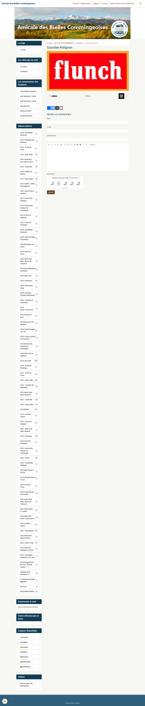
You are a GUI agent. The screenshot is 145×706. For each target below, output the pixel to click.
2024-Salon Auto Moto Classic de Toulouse (29, 261)
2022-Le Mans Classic (29, 525)
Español (24, 647)
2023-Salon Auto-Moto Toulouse (29, 393)
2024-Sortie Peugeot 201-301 (29, 330)
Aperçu (92, 144)
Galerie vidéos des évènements (122, 3)
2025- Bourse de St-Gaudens (29, 192)
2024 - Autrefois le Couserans (29, 301)
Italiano (23, 652)
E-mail (49, 127)
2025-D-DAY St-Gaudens (29, 216)
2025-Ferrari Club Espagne (29, 199)
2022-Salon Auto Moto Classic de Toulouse (29, 501)
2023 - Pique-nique (29, 404)
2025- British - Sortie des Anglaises (29, 185)
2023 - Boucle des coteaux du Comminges (29, 450)
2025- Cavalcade (29, 167)
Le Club (22, 50)
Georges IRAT (25, 106)
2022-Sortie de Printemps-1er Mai (29, 549)
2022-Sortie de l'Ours (29, 486)
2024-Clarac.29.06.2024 (29, 309)
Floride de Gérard (26, 116)
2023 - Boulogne (29, 436)
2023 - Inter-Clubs (29, 380)
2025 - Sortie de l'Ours (29, 148)
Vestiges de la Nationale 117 (29, 573)
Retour (87, 96)
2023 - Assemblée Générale (29, 464)
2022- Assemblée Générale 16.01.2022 (29, 556)
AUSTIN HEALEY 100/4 (28, 96)
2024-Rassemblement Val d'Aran (29, 270)
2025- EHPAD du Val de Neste (29, 141)
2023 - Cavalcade (29, 399)
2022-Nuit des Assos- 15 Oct (29, 478)
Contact (105, 3)
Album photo (86, 3)
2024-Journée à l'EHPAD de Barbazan (29, 294)
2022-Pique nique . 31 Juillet (29, 510)
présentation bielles (29, 591)
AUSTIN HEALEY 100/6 (28, 101)
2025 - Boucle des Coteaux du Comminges (29, 208)
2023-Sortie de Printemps (29, 442)
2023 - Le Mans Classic (29, 415)
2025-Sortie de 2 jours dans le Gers (29, 160)
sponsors (79, 43)
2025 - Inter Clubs (29, 154)
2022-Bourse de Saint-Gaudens (29, 537)
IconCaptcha (65, 187)
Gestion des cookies (72, 703)
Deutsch (24, 657)
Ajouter (50, 192)
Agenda (96, 3)
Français (24, 637)
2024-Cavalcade (29, 281)
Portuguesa (25, 667)
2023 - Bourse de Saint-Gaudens (29, 430)
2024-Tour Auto (29, 361)
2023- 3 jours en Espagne (29, 423)
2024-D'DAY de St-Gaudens (29, 355)
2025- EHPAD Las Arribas (29, 173)
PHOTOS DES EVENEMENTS (64, 43)
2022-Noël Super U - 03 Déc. (29, 471)
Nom (48, 118)
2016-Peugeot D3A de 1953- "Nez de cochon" (29, 564)
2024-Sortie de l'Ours (29, 253)
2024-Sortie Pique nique (29, 287)
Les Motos (24, 71)
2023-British (29, 409)
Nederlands (25, 662)
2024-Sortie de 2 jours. (29, 316)
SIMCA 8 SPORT (25, 111)
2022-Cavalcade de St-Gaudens (29, 493)
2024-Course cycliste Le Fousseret (29, 338)
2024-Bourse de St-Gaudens (29, 323)
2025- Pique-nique (29, 179)
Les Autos (23, 67)
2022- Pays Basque (29, 531)
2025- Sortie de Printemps (29, 224)
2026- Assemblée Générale (29, 134)
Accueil (76, 3)
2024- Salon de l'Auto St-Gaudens (29, 238)
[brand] (18, 3)
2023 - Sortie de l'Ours (29, 374)
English (24, 642)
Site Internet (51, 136)
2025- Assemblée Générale (29, 231)
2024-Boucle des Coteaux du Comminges (29, 346)
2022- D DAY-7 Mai (29, 543)
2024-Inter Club (29, 276)
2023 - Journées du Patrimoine (29, 386)
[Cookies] (4, 701)
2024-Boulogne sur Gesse (29, 245)
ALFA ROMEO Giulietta (28, 91)
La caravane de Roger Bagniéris (29, 580)
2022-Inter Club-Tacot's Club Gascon (29, 517)
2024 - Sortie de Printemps (29, 367)
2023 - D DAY (29, 458)
